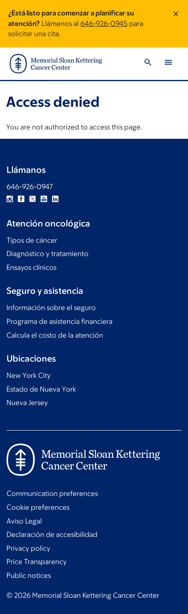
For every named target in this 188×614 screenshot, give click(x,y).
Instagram (9, 199)
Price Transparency (36, 562)
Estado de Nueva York (41, 389)
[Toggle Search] (148, 63)
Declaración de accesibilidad (51, 534)
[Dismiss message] (176, 23)
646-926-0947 (29, 187)
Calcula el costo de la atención (54, 335)
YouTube (44, 199)
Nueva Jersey (27, 403)
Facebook (21, 199)
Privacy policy (28, 548)
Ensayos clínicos (31, 267)
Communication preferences (52, 493)
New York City (28, 375)
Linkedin (55, 199)
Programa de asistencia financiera (59, 321)
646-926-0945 (103, 23)
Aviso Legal (24, 521)
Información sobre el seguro (51, 308)
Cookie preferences (37, 507)
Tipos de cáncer (31, 240)
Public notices (28, 575)
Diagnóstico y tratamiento (47, 254)
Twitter (32, 199)
